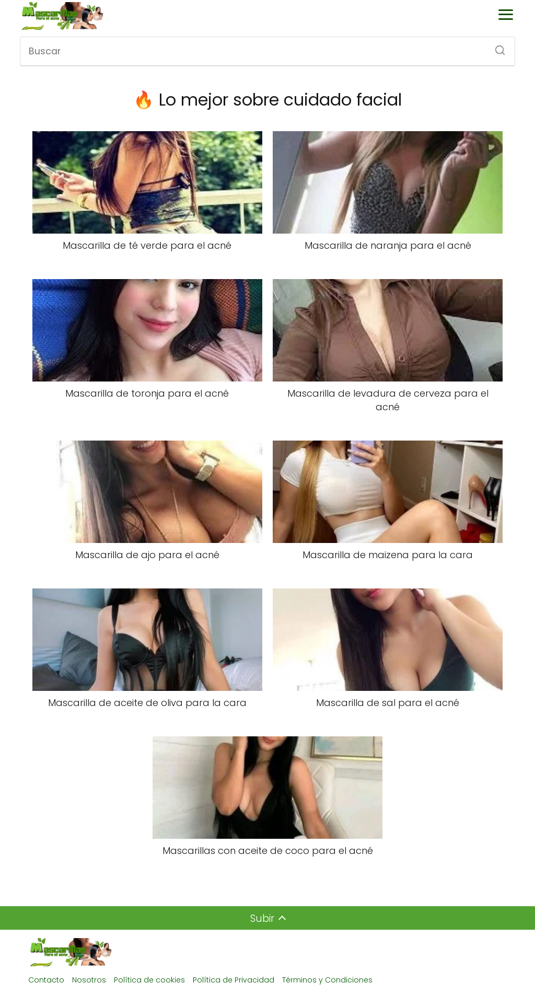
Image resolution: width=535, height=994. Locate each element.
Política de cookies (149, 980)
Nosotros (89, 980)
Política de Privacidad (233, 980)
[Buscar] (496, 47)
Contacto (46, 980)
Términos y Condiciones (327, 980)
